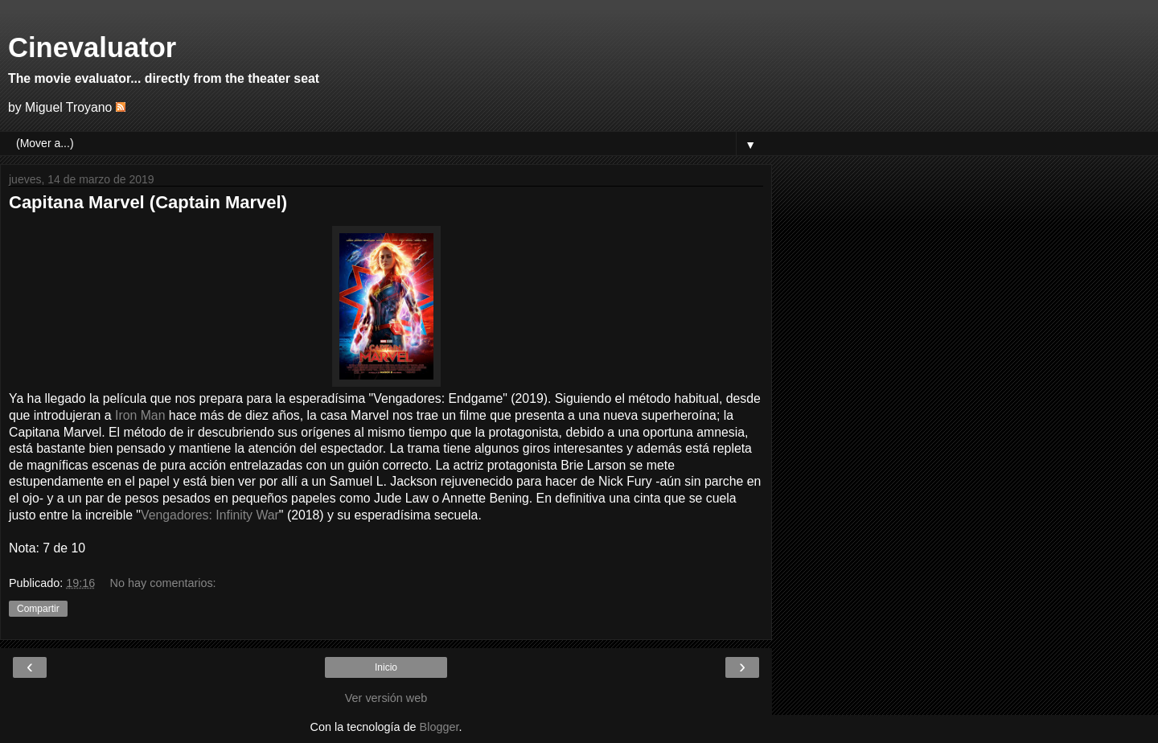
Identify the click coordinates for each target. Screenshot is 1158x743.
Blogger (439, 726)
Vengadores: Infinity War (210, 515)
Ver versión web (386, 698)
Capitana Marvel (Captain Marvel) (148, 202)
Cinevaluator (92, 47)
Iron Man (140, 415)
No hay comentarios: (163, 583)
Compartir (38, 608)
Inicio (386, 667)
